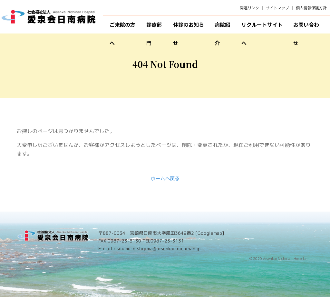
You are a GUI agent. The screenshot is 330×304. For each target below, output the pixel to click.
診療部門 (154, 27)
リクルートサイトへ (262, 27)
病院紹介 (222, 27)
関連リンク (249, 8)
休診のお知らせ (188, 27)
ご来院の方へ (122, 27)
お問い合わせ (306, 27)
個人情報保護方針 (311, 8)
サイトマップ (277, 8)
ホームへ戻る (165, 185)
